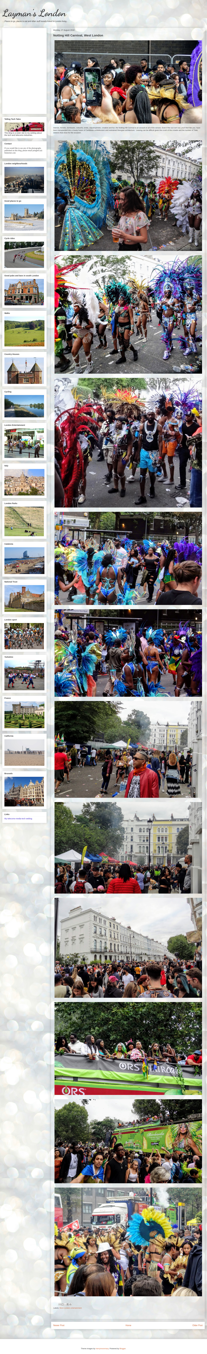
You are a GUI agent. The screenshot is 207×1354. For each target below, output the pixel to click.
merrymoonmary (102, 1349)
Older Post (197, 1325)
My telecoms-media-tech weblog (18, 819)
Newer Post (58, 1325)
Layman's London (34, 13)
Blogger (123, 1349)
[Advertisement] (24, 70)
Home (128, 1325)
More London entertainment (71, 1308)
